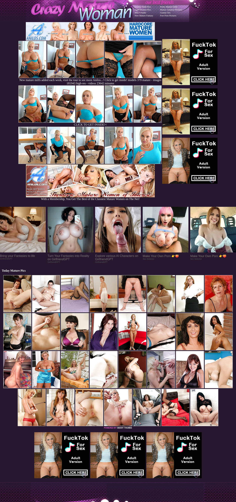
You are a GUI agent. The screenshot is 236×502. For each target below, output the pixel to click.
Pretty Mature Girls (168, 7)
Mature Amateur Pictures (171, 9)
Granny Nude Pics (143, 7)
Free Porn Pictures (168, 15)
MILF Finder (140, 12)
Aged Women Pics (143, 9)
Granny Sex (165, 12)
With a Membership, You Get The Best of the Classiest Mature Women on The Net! (90, 198)
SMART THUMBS (124, 428)
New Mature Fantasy (144, 15)
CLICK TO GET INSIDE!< (90, 124)
